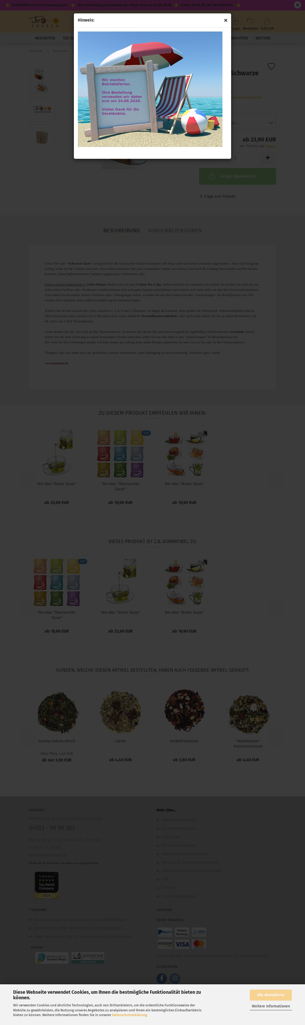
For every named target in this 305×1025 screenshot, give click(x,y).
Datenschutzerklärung (129, 1015)
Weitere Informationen (271, 1006)
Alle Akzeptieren (270, 995)
